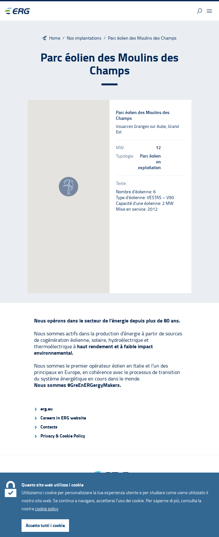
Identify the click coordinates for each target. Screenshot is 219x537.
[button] (199, 11)
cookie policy (46, 508)
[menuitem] (109, 409)
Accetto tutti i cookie (45, 525)
